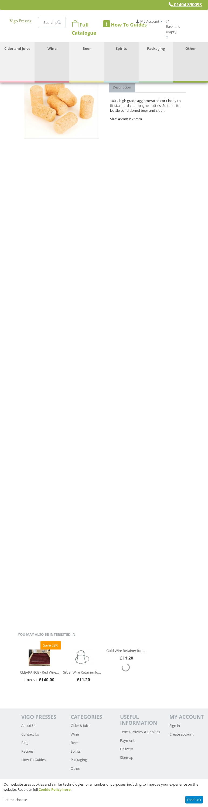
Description (122, 87)
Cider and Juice (17, 48)
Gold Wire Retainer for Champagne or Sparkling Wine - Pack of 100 (125, 650)
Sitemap (126, 757)
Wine (52, 48)
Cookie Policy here (55, 789)
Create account (181, 734)
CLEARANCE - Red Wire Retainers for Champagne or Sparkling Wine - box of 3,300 (39, 672)
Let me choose (15, 799)
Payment (127, 740)
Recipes (27, 751)
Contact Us (30, 734)
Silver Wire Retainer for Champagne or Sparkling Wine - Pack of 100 (82, 672)
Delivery (126, 748)
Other (190, 48)
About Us (28, 725)
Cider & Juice (80, 725)
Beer (87, 48)
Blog (24, 742)
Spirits (121, 48)
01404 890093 (185, 5)
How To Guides (33, 759)
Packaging (156, 48)
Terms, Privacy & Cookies (140, 731)
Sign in (174, 725)
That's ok (194, 799)
